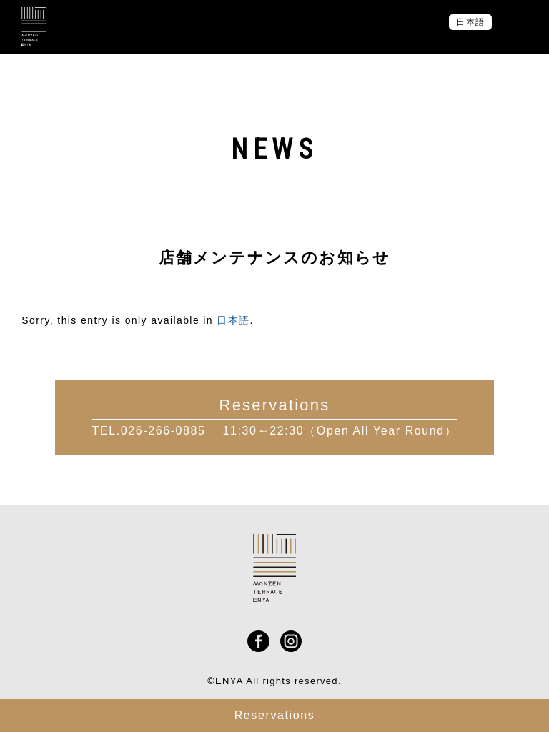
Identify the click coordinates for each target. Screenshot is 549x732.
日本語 (233, 320)
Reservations (274, 715)
